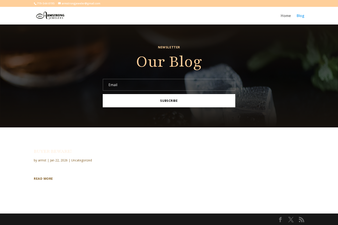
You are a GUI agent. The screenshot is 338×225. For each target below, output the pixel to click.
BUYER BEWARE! (53, 151)
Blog (300, 16)
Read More (43, 178)
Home (286, 16)
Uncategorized (81, 160)
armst (42, 160)
